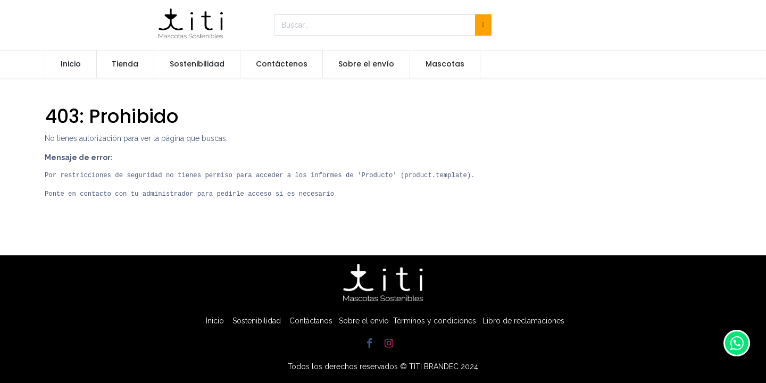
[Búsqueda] (483, 25)
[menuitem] (70, 64)
